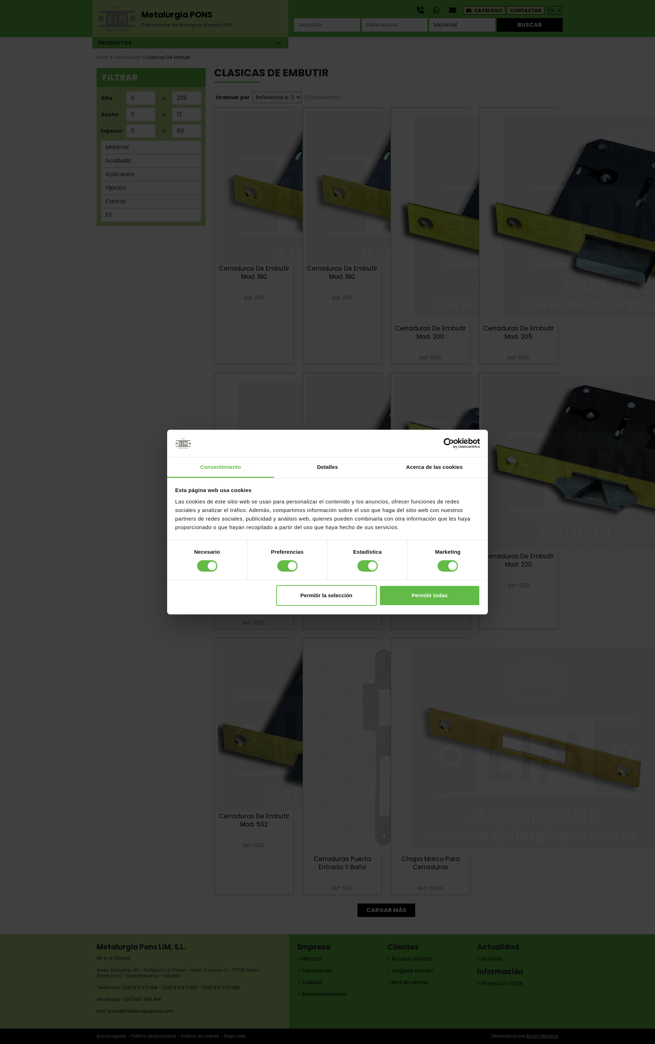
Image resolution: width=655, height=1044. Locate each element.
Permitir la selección (326, 595)
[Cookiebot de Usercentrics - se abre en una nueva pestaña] (449, 443)
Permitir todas (430, 595)
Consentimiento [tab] (220, 467)
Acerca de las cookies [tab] (434, 467)
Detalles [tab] (327, 467)
